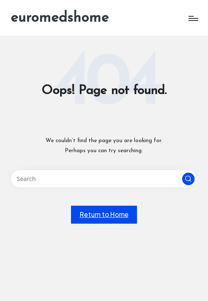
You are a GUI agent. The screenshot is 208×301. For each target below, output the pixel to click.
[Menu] (192, 18)
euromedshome (59, 18)
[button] (188, 179)
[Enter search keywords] (103, 179)
